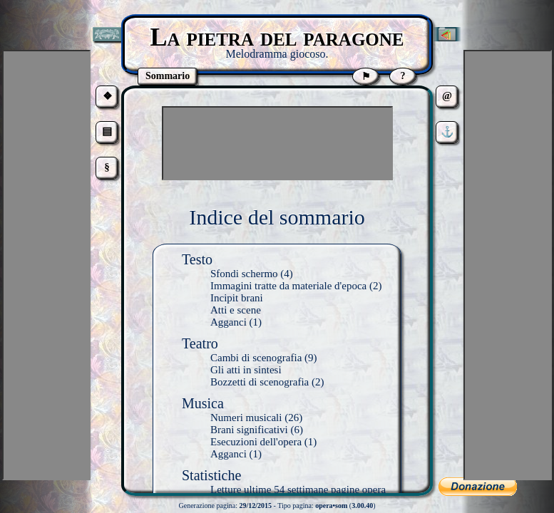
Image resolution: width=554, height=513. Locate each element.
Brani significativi (249, 429)
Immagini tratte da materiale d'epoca (288, 285)
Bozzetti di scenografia (259, 382)
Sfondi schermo (244, 273)
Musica (203, 403)
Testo (197, 259)
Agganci (228, 322)
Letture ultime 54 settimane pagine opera (298, 489)
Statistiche (211, 475)
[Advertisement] (277, 143)
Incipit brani (236, 298)
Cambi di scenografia (256, 357)
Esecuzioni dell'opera (256, 441)
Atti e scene (235, 310)
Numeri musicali (246, 417)
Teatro (200, 343)
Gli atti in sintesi (246, 369)
